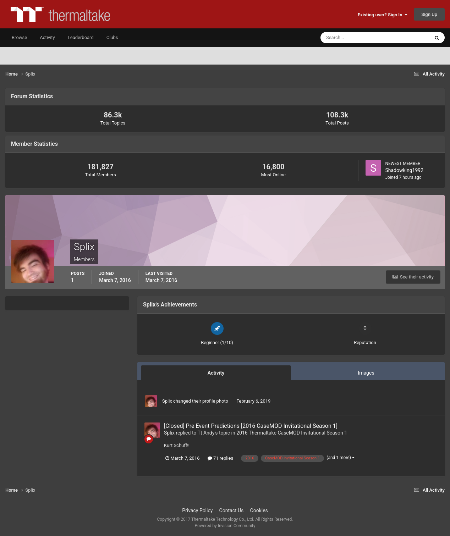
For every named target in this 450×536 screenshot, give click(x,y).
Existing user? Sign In (382, 14)
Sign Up (429, 14)
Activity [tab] (216, 373)
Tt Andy (206, 433)
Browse (19, 37)
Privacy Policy (197, 510)
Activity (47, 37)
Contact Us (231, 510)
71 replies (220, 458)
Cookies (259, 510)
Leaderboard (81, 37)
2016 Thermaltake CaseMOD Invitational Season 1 (291, 433)
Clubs (112, 37)
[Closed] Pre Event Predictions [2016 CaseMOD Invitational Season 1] (251, 425)
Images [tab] (366, 373)
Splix (167, 401)
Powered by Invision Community (225, 525)
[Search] (353, 37)
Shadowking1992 (404, 170)
